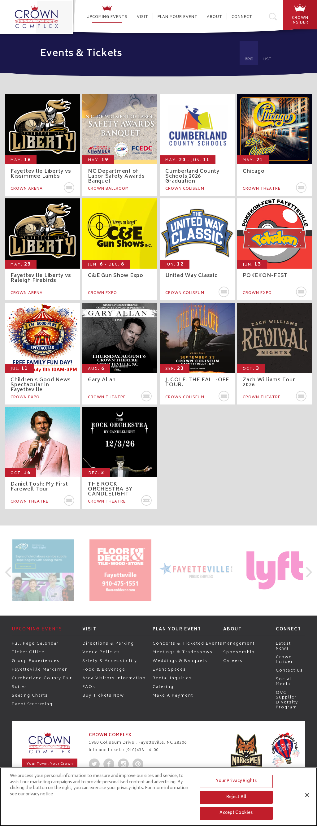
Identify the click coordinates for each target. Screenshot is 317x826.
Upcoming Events (107, 17)
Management (239, 643)
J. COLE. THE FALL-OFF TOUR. (197, 382)
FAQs (88, 687)
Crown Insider (284, 659)
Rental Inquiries (172, 678)
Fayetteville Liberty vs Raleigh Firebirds (41, 278)
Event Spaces (169, 669)
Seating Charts (30, 695)
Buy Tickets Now (103, 695)
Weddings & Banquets (180, 661)
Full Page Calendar (35, 643)
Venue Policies (101, 652)
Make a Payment (173, 695)
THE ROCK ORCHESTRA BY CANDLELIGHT (110, 489)
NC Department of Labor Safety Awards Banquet (116, 176)
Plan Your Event (178, 17)
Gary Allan (102, 380)
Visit (142, 17)
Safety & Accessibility (109, 661)
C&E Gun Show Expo (115, 275)
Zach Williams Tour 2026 (269, 382)
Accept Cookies (236, 813)
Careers (233, 661)
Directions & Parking (108, 643)
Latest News (283, 645)
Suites (19, 687)
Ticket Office (28, 652)
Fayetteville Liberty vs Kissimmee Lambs (41, 174)
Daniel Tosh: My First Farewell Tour (39, 487)
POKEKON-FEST (265, 275)
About (214, 17)
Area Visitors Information (114, 678)
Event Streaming (32, 704)
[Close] (307, 795)
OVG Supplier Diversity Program (287, 700)
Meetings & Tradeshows (183, 652)
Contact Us (289, 670)
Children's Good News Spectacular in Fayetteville (41, 385)
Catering (163, 687)
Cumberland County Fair (42, 678)
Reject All (236, 797)
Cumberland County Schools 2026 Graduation (192, 176)
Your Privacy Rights (236, 781)
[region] (158, 796)
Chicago (253, 171)
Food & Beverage (103, 669)
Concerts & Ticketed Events (188, 643)
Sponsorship (239, 652)
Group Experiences (36, 661)
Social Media (284, 681)
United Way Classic (191, 275)
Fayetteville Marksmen (40, 669)
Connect (242, 17)
